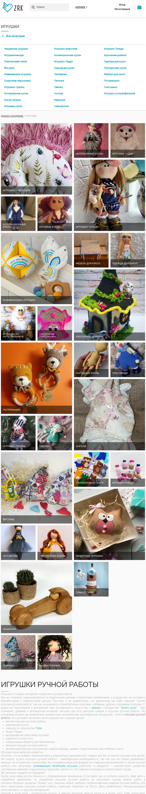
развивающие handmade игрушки (55, 765)
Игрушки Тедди (63, 61)
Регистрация (122, 9)
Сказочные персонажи (17, 80)
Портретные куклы (115, 68)
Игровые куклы (13, 106)
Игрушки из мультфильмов (119, 93)
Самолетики (61, 106)
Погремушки (111, 80)
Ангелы (58, 93)
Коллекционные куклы (67, 55)
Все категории (13, 36)
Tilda (39, 728)
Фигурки (9, 68)
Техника (59, 80)
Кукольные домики (115, 55)
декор (95, 707)
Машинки (59, 99)
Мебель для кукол (114, 74)
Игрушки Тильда (113, 48)
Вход (122, 4)
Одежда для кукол (115, 61)
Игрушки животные (65, 48)
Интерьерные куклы (16, 93)
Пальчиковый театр (15, 61)
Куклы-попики (12, 99)
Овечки (58, 87)
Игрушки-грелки (14, 87)
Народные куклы (64, 68)
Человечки (60, 74)
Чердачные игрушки (16, 48)
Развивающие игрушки (17, 74)
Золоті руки (128, 707)
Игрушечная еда (14, 55)
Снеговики (110, 87)
